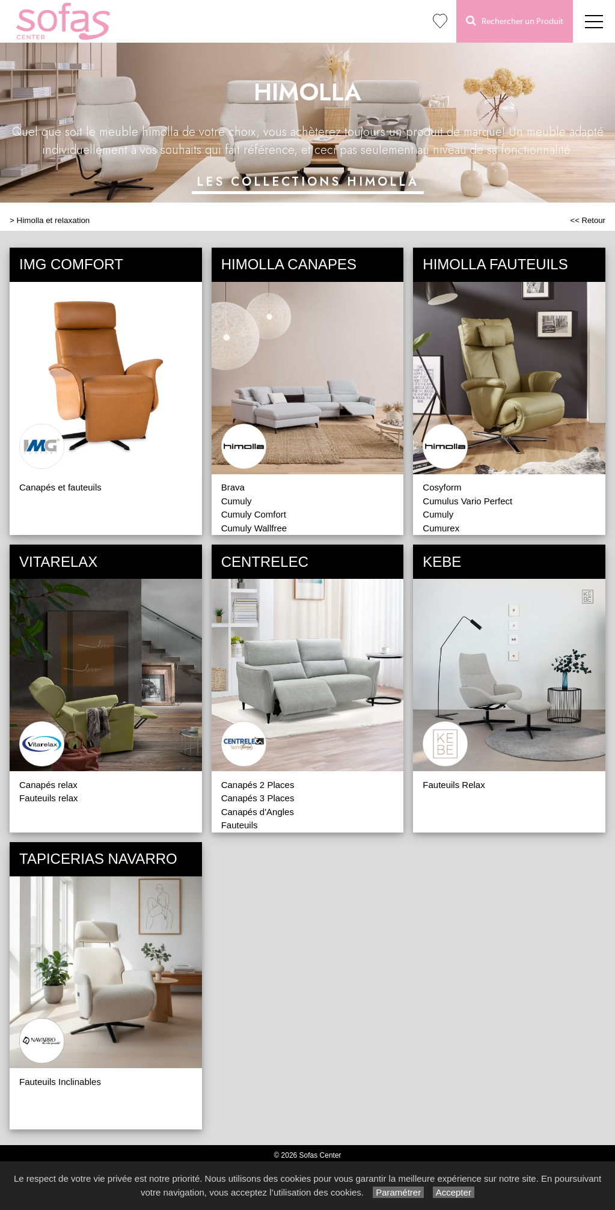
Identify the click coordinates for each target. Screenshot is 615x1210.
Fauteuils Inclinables (60, 1082)
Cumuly (236, 501)
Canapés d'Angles (257, 812)
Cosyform (442, 487)
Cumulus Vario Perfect (467, 501)
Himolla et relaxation (53, 220)
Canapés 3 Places (258, 798)
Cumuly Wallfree (254, 528)
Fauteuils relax (48, 798)
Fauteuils (239, 825)
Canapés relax (48, 785)
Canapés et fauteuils (60, 487)
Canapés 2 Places (258, 785)
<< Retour (587, 220)
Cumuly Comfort (253, 514)
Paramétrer (398, 1192)
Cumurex (441, 528)
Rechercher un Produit (514, 20)
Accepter (453, 1192)
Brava (233, 487)
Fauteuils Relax (454, 785)
